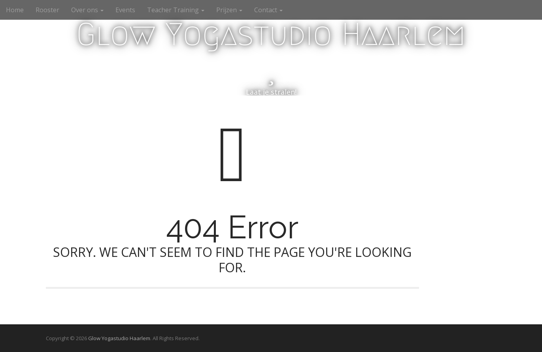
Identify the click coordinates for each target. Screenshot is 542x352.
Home (15, 10)
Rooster (47, 10)
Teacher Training (175, 10)
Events (125, 10)
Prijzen (229, 10)
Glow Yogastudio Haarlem (271, 34)
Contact (268, 10)
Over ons (87, 10)
